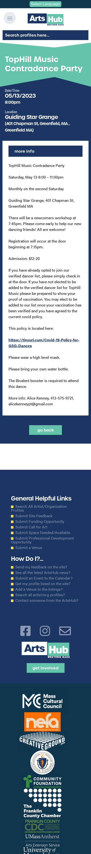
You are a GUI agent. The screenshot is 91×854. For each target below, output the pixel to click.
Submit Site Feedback (33, 516)
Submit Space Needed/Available (42, 532)
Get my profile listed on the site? (42, 584)
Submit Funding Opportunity (39, 521)
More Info (24, 151)
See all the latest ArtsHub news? (42, 572)
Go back (45, 430)
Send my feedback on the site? (41, 567)
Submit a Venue (28, 547)
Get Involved (45, 668)
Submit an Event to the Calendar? (44, 578)
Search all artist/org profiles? (40, 595)
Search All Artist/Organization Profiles (39, 508)
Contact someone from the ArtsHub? (46, 600)
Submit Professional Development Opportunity (42, 540)
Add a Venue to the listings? (39, 589)
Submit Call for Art (31, 527)
